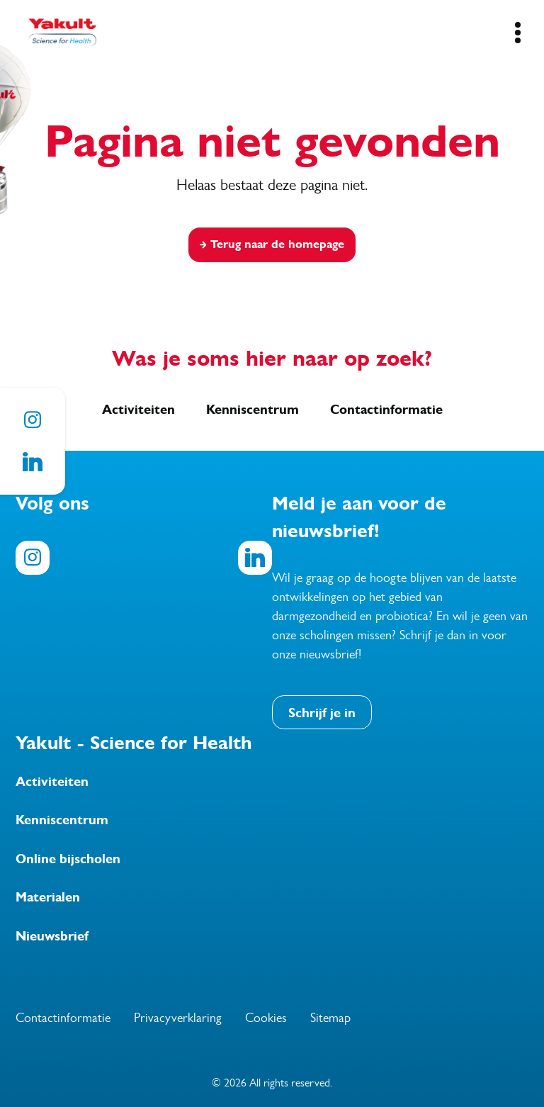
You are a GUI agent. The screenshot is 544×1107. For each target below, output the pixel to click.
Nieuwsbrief (52, 936)
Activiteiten (138, 409)
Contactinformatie (386, 409)
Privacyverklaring (178, 1017)
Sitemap (330, 1017)
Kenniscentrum (252, 409)
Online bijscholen (68, 859)
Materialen (48, 897)
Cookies (266, 1017)
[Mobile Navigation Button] (517, 32)
